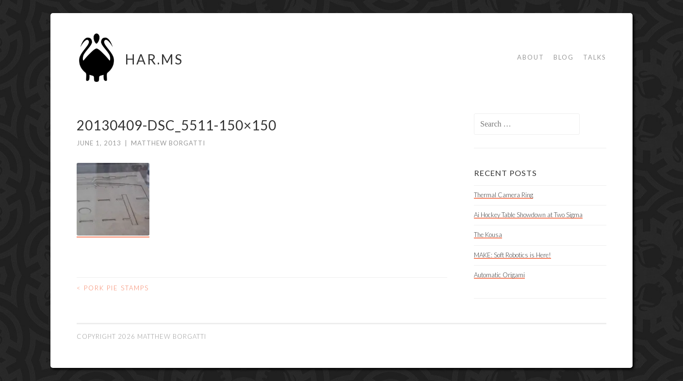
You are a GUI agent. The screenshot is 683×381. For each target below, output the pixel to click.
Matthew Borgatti (168, 143)
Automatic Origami (499, 275)
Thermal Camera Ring (503, 195)
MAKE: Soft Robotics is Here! (512, 255)
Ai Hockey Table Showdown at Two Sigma (528, 215)
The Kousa (488, 234)
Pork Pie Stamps (113, 288)
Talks (594, 57)
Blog (563, 57)
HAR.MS (154, 59)
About (530, 57)
